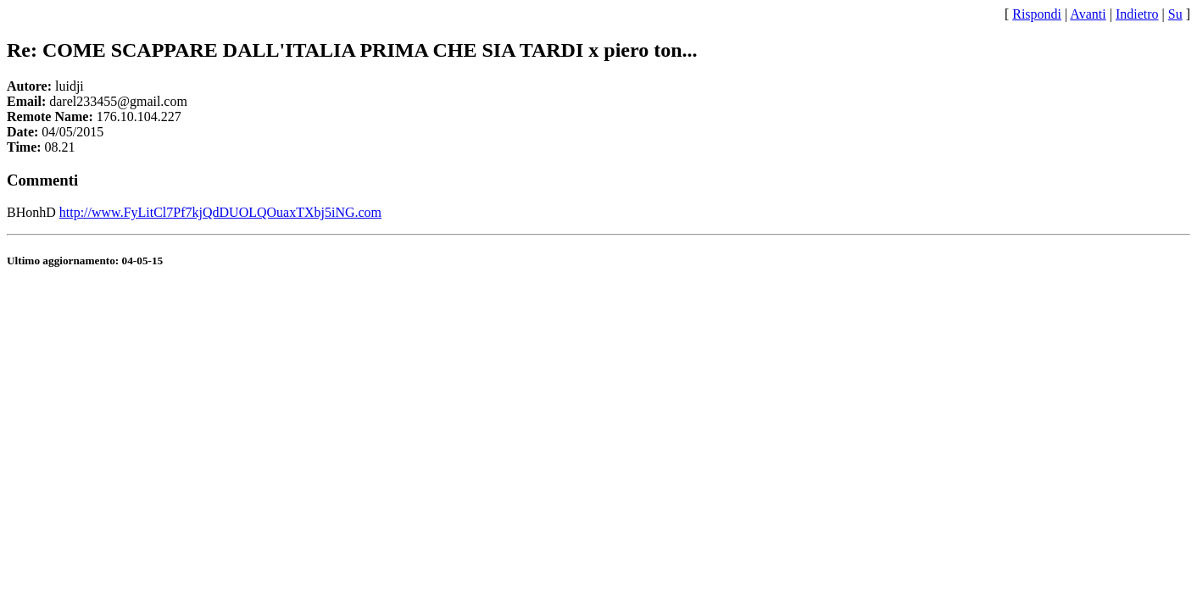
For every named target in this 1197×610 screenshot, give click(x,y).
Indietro (1137, 14)
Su (1175, 14)
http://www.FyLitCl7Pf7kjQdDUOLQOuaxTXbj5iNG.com (220, 212)
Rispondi (1036, 14)
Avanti (1087, 14)
